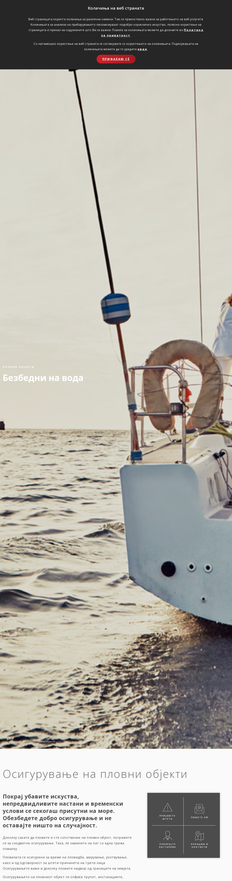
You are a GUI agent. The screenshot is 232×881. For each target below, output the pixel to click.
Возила (27, 741)
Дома (15, 741)
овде (142, 49)
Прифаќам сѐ (116, 59)
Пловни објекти (45, 741)
